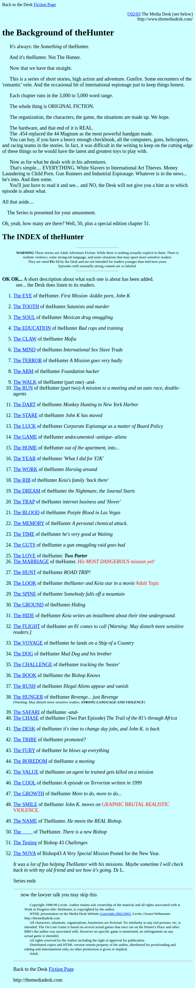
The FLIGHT (26, 626)
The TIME (23, 534)
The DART (24, 404)
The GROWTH (28, 793)
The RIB (22, 480)
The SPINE (24, 594)
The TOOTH (26, 306)
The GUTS (24, 545)
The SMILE (25, 804)
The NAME (25, 821)
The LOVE (24, 556)
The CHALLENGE (32, 664)
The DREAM (26, 491)
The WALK (25, 382)
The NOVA (24, 853)
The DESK (24, 729)
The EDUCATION (32, 328)
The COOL (24, 783)
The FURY (24, 750)
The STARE (25, 415)
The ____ (22, 832)
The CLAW (25, 339)
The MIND (24, 350)
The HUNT (24, 572)
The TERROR (27, 360)
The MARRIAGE (31, 561)
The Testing (25, 842)
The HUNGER (28, 697)
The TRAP (24, 502)
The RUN (23, 388)
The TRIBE (25, 739)
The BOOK (25, 675)
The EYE (22, 296)
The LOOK (24, 583)
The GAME (25, 437)
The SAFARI (26, 712)
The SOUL (24, 317)
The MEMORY (28, 523)
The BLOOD (26, 512)
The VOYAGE (28, 643)
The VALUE (26, 772)
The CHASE (26, 718)
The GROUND (28, 605)
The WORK (25, 469)
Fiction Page (45, 4)
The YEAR (24, 458)
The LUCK (24, 426)
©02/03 (134, 14)
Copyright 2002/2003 (115, 914)
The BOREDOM (30, 761)
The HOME (25, 448)
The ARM (23, 371)
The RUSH (24, 686)
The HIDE (23, 615)
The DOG (23, 654)
